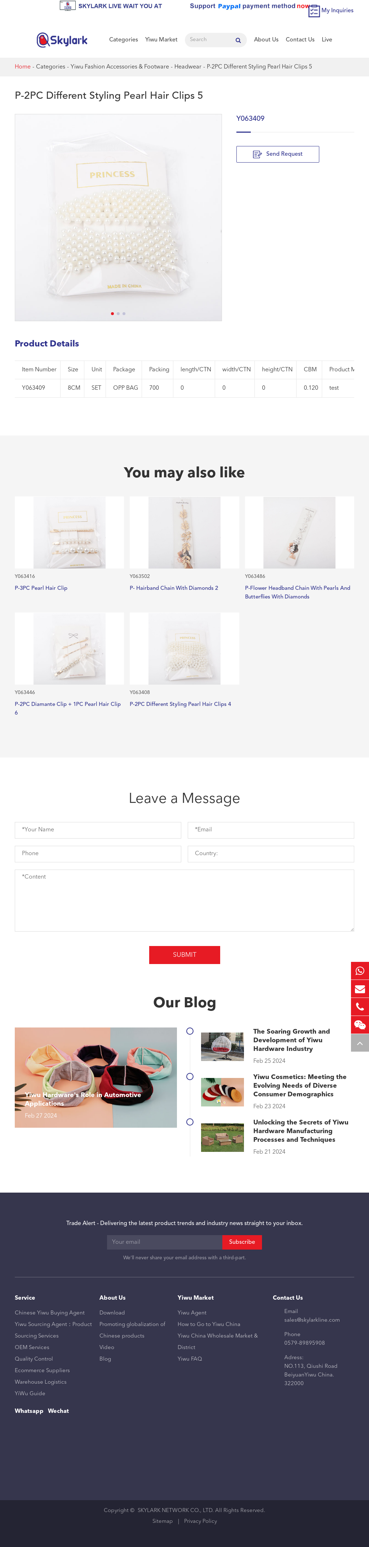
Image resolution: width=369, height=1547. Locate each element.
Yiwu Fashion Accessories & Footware (120, 67)
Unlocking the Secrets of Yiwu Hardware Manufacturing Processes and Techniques (300, 1131)
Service (25, 1298)
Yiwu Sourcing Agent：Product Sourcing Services (53, 1330)
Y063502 (140, 576)
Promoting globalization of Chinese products (132, 1330)
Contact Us (300, 40)
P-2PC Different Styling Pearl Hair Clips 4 (180, 704)
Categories (123, 40)
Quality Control (34, 1359)
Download (112, 1313)
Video (106, 1348)
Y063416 (25, 576)
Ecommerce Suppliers (42, 1371)
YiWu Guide (30, 1394)
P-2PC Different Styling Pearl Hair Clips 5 (259, 67)
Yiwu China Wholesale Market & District (218, 1342)
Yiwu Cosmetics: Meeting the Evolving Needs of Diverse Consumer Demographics (300, 1086)
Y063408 (140, 692)
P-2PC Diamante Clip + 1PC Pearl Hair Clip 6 (68, 709)
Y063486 (255, 576)
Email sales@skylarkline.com (312, 1316)
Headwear (187, 67)
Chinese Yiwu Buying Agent (50, 1313)
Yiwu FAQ (190, 1359)
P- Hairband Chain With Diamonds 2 (174, 588)
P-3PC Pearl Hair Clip (41, 588)
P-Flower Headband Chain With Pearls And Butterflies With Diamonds (297, 593)
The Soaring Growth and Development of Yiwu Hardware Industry (291, 1040)
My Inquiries (337, 11)
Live (327, 40)
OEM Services (32, 1348)
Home (23, 67)
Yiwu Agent (192, 1313)
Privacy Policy (200, 1521)
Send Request (278, 154)
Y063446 (25, 692)
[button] (112, 313)
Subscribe (242, 1242)
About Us (266, 40)
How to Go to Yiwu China (209, 1324)
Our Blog (184, 1003)
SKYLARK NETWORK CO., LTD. (176, 1510)
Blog (105, 1359)
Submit (184, 955)
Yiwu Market (161, 40)
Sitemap (162, 1521)
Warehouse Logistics (41, 1382)
